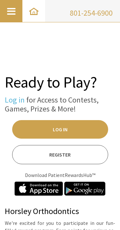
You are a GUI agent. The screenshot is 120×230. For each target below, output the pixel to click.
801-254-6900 (91, 13)
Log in (15, 100)
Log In (60, 129)
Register (60, 154)
